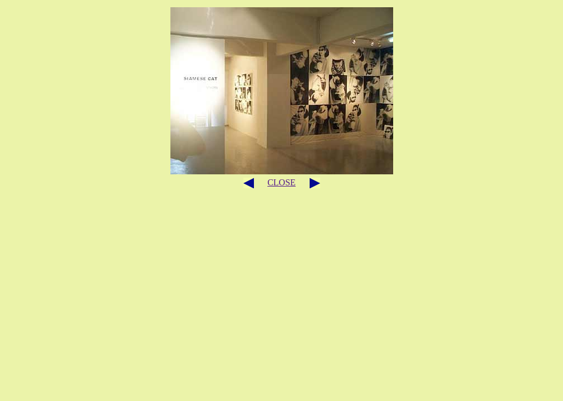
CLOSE (281, 182)
